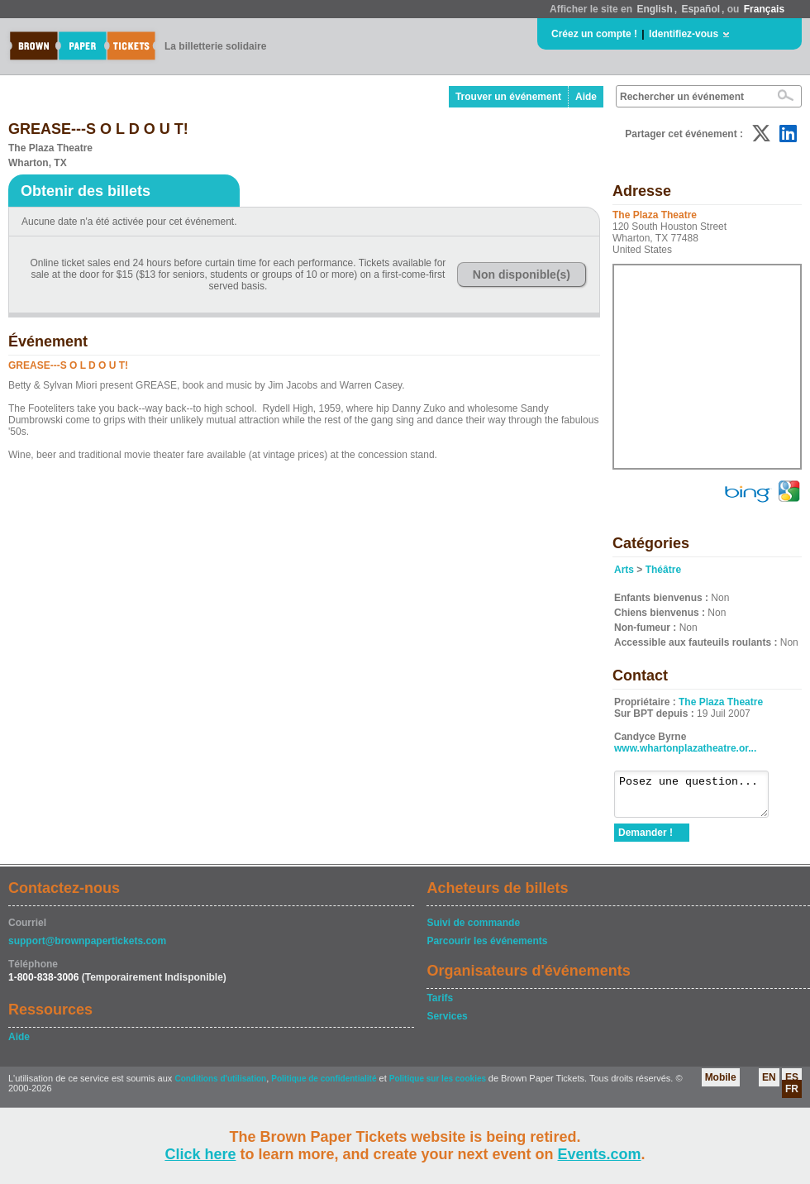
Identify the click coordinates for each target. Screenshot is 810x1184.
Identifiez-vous (683, 34)
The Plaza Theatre (721, 702)
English (654, 9)
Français (764, 9)
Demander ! (645, 840)
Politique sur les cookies (438, 1086)
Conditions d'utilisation (220, 1086)
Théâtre (663, 569)
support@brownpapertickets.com (87, 948)
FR (791, 1096)
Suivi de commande (473, 930)
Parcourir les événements (486, 948)
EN (769, 1085)
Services (446, 1023)
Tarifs (439, 1005)
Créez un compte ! (594, 34)
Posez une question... (699, 798)
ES (791, 1085)
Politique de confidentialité (323, 1086)
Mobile (720, 1085)
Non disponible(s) (521, 274)
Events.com (599, 1154)
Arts (624, 569)
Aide (586, 97)
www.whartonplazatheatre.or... (685, 748)
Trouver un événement (508, 97)
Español (700, 9)
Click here (200, 1154)
